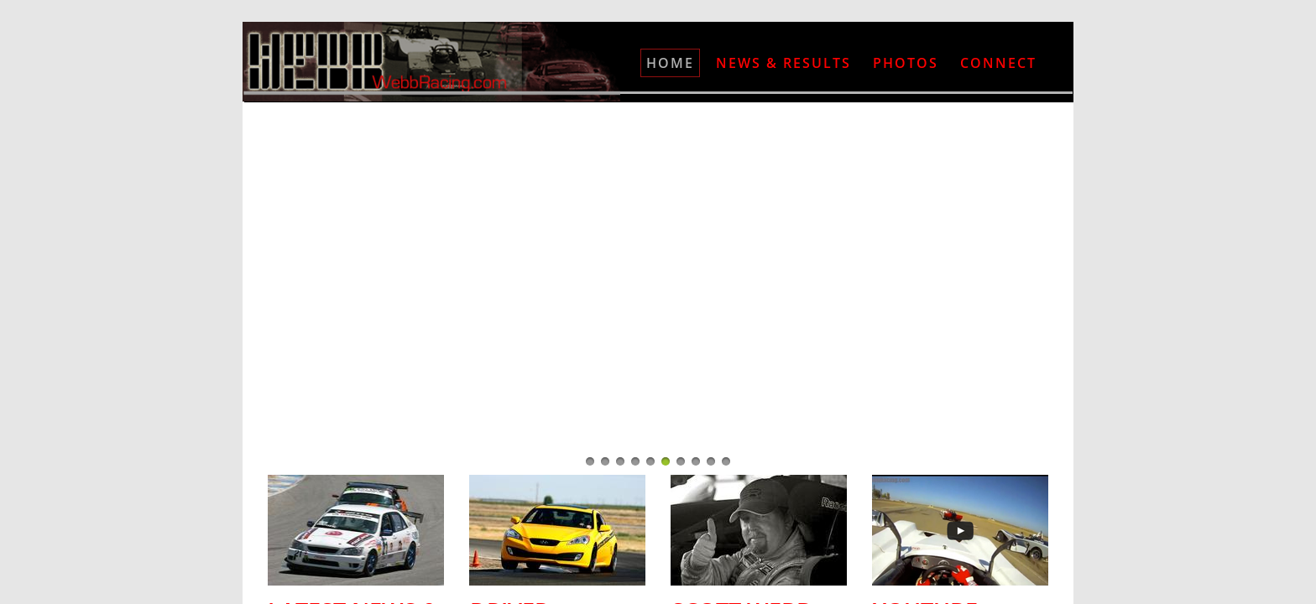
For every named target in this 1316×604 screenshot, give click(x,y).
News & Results (783, 63)
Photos (905, 63)
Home (670, 63)
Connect (998, 63)
